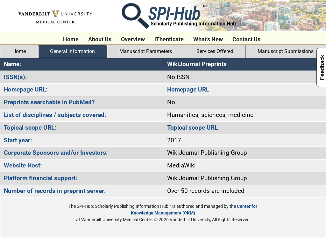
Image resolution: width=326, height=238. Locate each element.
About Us (99, 39)
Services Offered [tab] (214, 51)
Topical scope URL (192, 127)
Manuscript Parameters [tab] (145, 51)
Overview (133, 39)
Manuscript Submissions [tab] (286, 51)
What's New (208, 39)
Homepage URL (188, 89)
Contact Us (246, 39)
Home (71, 39)
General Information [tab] (72, 51)
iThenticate (169, 39)
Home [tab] (19, 51)
